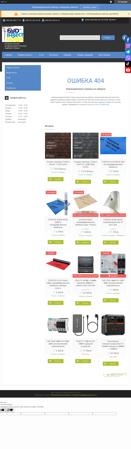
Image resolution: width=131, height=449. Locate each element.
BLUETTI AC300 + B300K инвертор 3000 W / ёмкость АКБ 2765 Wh (85, 283)
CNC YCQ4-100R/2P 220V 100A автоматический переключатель (113, 283)
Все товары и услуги (115, 375)
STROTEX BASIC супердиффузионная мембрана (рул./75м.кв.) (85, 222)
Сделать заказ (89, 7)
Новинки (67, 55)
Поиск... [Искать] (108, 38)
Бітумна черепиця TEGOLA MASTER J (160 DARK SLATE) (85, 164)
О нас (41, 55)
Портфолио (11, 88)
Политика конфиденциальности (84, 395)
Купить (58, 179)
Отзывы (9, 83)
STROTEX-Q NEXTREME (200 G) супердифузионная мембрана (58, 223)
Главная (8, 55)
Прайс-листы (11, 73)
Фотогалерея (104, 55)
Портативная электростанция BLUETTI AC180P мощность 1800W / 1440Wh (113, 345)
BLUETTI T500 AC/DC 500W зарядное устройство (85, 343)
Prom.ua (77, 393)
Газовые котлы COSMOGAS (97, 104)
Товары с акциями (85, 55)
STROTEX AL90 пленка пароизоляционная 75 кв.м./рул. (113, 222)
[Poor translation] (9, 410)
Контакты (53, 55)
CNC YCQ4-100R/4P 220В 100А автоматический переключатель (58, 343)
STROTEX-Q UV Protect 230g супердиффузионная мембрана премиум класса (58, 284)
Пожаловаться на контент (61, 395)
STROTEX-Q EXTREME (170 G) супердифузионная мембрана (113, 164)
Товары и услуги (24, 55)
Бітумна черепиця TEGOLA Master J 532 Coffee (58, 163)
